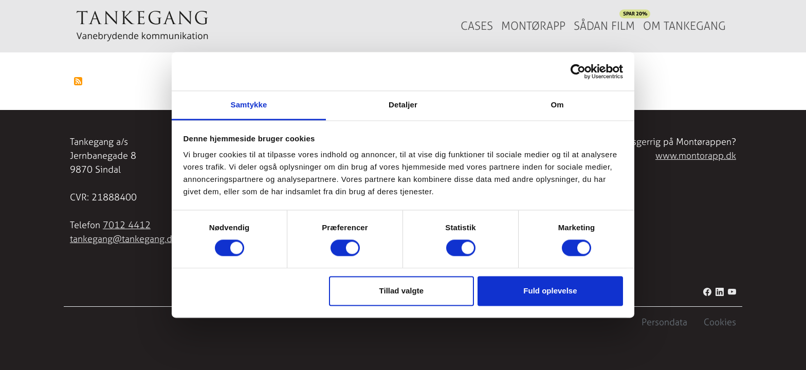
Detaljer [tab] (403, 104)
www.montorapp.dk (695, 155)
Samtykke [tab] (249, 104)
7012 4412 (127, 224)
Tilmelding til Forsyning (78, 81)
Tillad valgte (401, 290)
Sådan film (606, 23)
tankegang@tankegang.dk (123, 238)
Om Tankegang (684, 25)
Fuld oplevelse (550, 290)
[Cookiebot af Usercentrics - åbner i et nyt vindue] (578, 71)
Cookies (720, 322)
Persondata (664, 322)
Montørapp (533, 25)
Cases (477, 25)
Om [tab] (557, 104)
